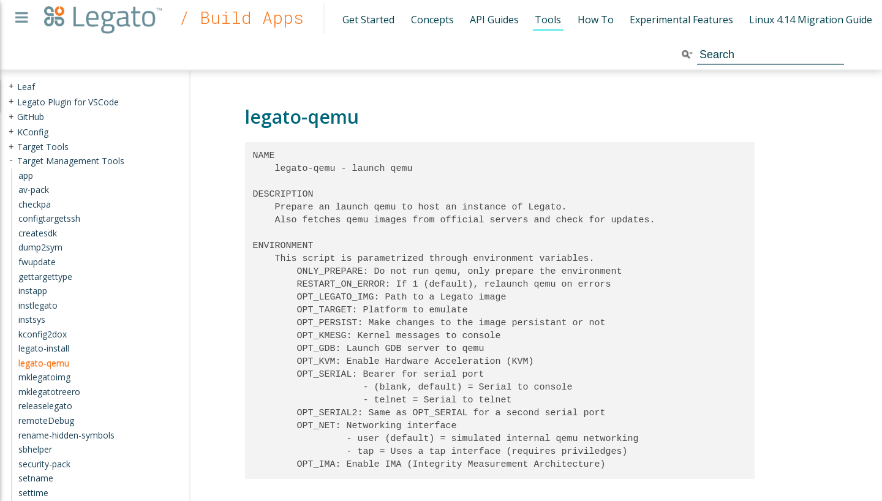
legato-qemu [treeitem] (43, 363)
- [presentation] (11, 161)
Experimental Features (681, 19)
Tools (548, 19)
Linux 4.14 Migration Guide (810, 19)
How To (596, 19)
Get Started (368, 19)
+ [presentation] (11, 86)
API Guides (494, 19)
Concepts (432, 19)
